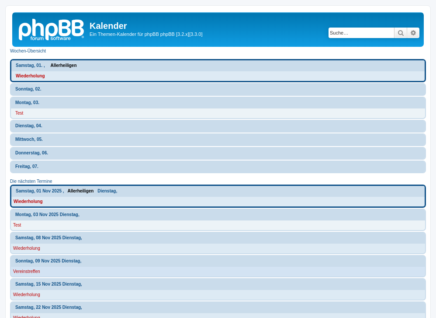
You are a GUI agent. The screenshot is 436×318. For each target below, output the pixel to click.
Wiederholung (30, 75)
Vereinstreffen (26, 271)
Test (19, 113)
